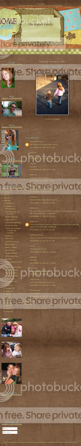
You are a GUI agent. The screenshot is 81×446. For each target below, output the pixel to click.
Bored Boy (8, 259)
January (8, 311)
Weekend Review (10, 209)
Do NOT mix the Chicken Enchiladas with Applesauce (12, 231)
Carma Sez (33, 279)
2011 (5, 195)
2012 (5, 192)
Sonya (31, 152)
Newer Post (28, 304)
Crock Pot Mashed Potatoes (13, 222)
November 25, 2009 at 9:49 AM (42, 230)
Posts (5, 428)
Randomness (9, 236)
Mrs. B (32, 268)
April (7, 303)
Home (52, 304)
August (8, 291)
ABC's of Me (9, 238)
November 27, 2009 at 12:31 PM (43, 285)
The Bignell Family (40, 24)
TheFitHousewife (35, 235)
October (8, 285)
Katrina (32, 175)
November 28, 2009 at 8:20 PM (42, 296)
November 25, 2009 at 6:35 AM (42, 158)
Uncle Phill (33, 290)
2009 (5, 200)
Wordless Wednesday (52, 66)
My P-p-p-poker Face (11, 256)
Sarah (31, 163)
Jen (31, 246)
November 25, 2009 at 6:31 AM (42, 147)
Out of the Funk (10, 250)
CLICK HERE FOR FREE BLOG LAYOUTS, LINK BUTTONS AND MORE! (40, 5)
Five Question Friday (11, 225)
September (9, 288)
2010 (5, 198)
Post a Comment (30, 301)
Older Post (76, 304)
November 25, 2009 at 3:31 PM (42, 241)
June (7, 297)
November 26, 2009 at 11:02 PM (43, 274)
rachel (31, 257)
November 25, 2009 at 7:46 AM (42, 181)
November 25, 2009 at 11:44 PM (43, 263)
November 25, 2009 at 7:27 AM (42, 169)
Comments (7, 432)
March (8, 305)
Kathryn (32, 208)
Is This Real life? (10, 279)
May (7, 300)
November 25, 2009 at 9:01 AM (42, 192)
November (9, 206)
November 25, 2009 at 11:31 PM (43, 252)
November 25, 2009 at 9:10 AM (42, 216)
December (9, 203)
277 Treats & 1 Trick (11, 281)
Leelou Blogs (41, 4)
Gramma (32, 197)
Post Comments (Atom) (40, 308)
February (8, 308)
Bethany (32, 221)
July (7, 294)
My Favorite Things (11, 273)
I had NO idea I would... (12, 241)
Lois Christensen (35, 141)
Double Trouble (9, 244)
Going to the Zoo (10, 219)
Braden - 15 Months (11, 247)
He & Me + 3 (34, 186)
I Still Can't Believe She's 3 (13, 267)
